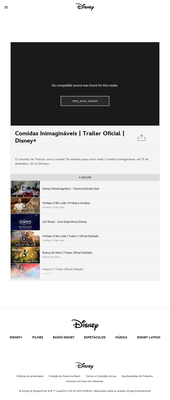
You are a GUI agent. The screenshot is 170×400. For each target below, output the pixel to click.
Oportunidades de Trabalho (137, 376)
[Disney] (85, 7)
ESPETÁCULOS (95, 337)
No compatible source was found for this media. (85, 85)
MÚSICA (121, 337)
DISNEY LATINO (148, 337)
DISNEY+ (16, 337)
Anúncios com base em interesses (84, 381)
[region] (85, 84)
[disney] (85, 325)
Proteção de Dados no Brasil (64, 376)
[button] (6, 7)
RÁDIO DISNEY (63, 337)
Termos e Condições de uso (101, 376)
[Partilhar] (142, 138)
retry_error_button (85, 101)
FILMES (37, 337)
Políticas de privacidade (30, 376)
